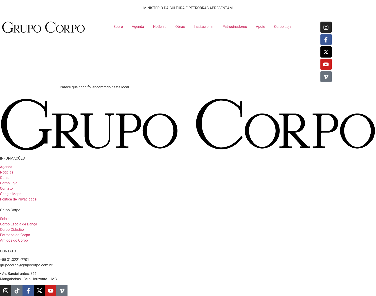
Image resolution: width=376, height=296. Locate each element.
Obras (180, 26)
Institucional (203, 26)
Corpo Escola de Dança (18, 224)
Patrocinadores (235, 26)
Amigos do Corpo (14, 240)
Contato (6, 188)
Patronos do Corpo (15, 235)
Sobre (118, 26)
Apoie (260, 26)
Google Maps (10, 194)
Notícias (159, 26)
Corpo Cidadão (12, 229)
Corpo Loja (282, 26)
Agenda (138, 26)
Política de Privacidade (18, 199)
